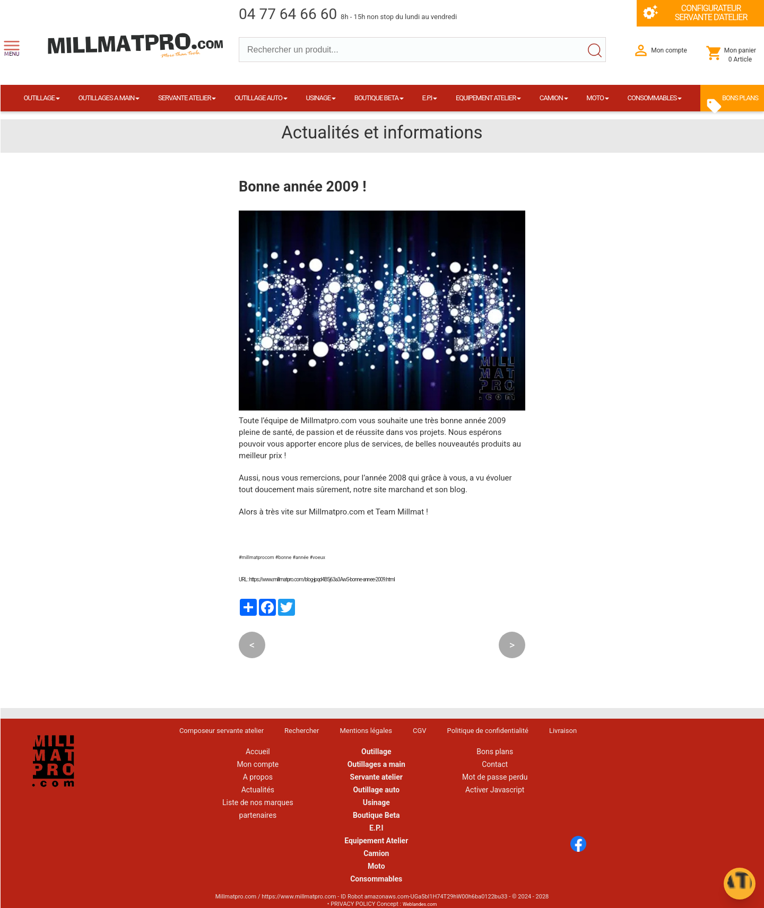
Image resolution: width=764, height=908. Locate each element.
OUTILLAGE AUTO (261, 98)
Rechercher (301, 731)
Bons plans (494, 751)
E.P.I (429, 98)
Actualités (257, 789)
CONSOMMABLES (654, 98)
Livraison (563, 731)
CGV (420, 731)
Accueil (258, 751)
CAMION (554, 98)
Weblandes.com (420, 904)
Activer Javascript (494, 789)
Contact (495, 764)
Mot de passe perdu (494, 777)
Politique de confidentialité (487, 731)
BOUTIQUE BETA (379, 98)
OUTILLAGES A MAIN (109, 98)
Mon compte (258, 764)
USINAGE (321, 98)
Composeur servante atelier (221, 731)
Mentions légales (366, 731)
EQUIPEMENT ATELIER (488, 98)
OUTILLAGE (42, 98)
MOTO (597, 98)
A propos (258, 777)
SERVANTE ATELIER (187, 98)
